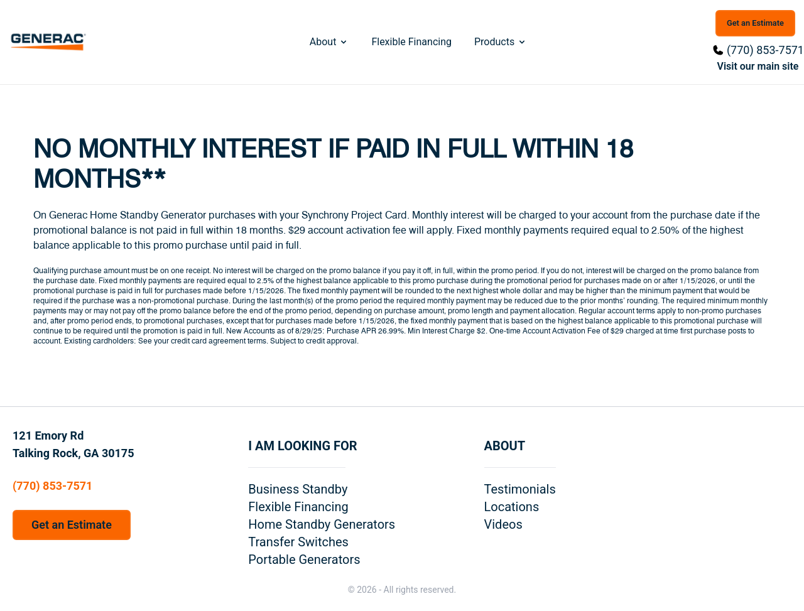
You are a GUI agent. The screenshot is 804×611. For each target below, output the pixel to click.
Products (500, 42)
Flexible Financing (411, 42)
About (329, 42)
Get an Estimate (755, 23)
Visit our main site (758, 66)
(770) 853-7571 (765, 50)
